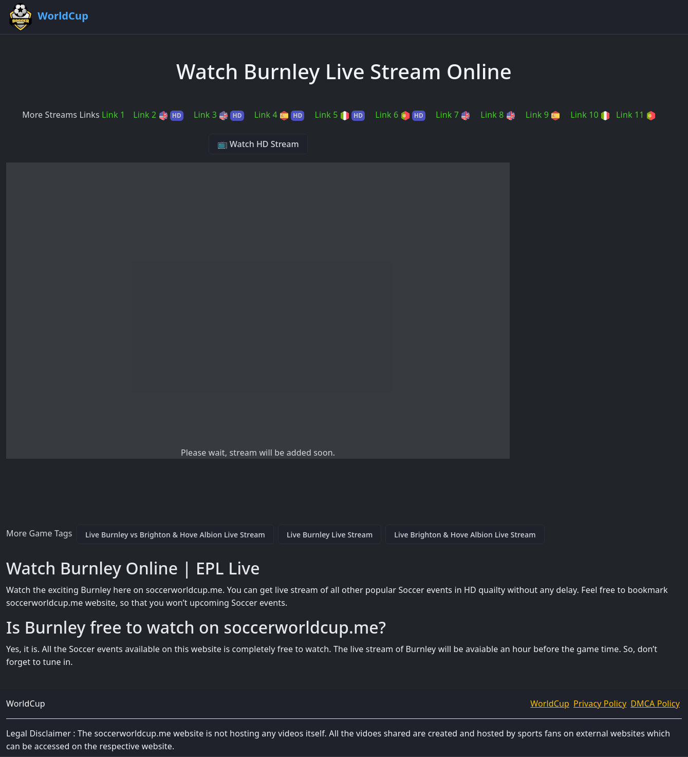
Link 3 (219, 115)
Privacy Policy (599, 703)
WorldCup (549, 703)
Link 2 (158, 115)
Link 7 (453, 114)
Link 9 (543, 114)
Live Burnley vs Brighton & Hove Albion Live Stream (175, 534)
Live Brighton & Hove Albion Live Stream (464, 534)
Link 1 (113, 114)
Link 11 (636, 114)
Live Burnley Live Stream (330, 534)
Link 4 (279, 115)
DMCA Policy (655, 703)
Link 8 (497, 114)
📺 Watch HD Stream (258, 144)
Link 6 (400, 115)
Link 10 (590, 114)
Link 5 (339, 115)
